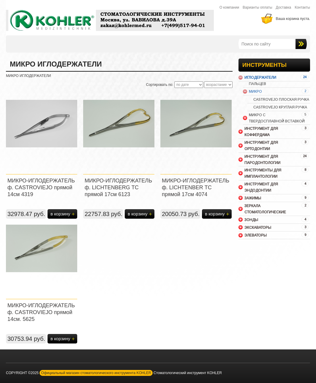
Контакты (302, 7)
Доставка (283, 7)
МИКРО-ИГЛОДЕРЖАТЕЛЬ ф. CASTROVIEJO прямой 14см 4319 (41, 187)
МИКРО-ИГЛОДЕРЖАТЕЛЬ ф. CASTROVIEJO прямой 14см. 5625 (41, 312)
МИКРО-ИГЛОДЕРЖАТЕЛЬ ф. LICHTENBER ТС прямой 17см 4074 (195, 187)
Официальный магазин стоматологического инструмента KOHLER (96, 373)
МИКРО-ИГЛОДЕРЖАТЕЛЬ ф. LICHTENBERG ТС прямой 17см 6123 (118, 187)
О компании (229, 7)
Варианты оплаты (257, 7)
